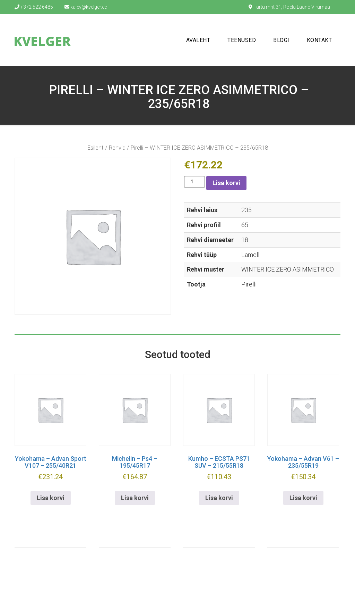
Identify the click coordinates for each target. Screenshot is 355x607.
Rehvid (117, 147)
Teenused (241, 40)
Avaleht (198, 40)
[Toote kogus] (194, 182)
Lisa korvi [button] (50, 497)
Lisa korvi (226, 182)
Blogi (281, 40)
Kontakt (319, 40)
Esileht (95, 147)
